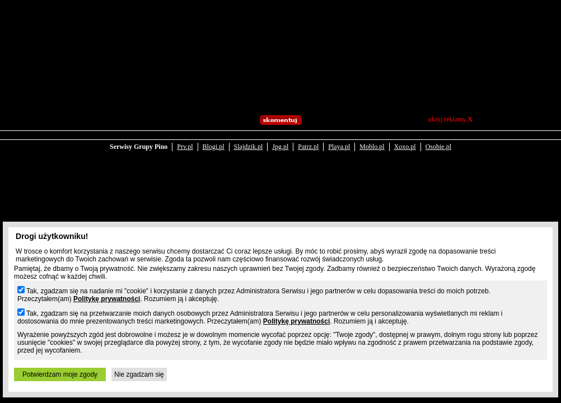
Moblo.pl (371, 147)
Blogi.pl (214, 147)
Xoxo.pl (405, 147)
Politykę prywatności (106, 299)
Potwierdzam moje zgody (59, 374)
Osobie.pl (438, 147)
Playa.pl (339, 147)
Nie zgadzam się (139, 374)
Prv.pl (185, 147)
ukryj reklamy (450, 119)
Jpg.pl (280, 147)
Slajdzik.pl (248, 147)
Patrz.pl (308, 147)
